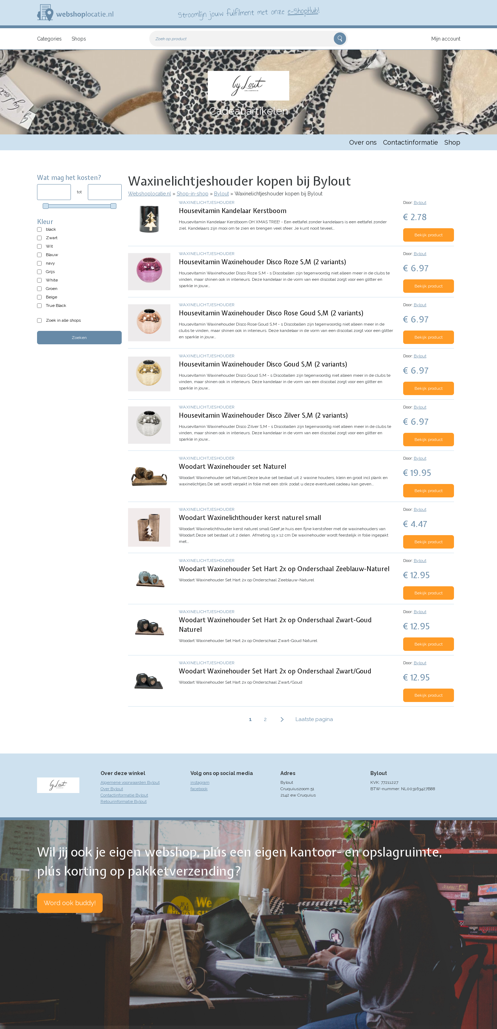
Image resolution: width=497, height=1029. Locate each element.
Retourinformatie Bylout (124, 801)
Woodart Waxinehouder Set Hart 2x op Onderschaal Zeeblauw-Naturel (284, 568)
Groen (51, 288)
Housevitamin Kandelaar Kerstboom (232, 210)
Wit (49, 246)
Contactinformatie (410, 142)
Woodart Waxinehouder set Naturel (232, 466)
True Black (56, 305)
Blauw (52, 254)
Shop (452, 142)
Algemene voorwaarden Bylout (130, 782)
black (51, 229)
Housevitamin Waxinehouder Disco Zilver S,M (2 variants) (263, 415)
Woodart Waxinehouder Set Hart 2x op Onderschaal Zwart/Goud (275, 671)
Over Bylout (112, 788)
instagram (200, 782)
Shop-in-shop (192, 193)
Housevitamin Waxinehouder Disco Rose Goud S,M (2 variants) (271, 313)
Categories (49, 39)
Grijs (50, 271)
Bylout (221, 193)
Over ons (363, 142)
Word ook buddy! (70, 903)
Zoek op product (171, 38)
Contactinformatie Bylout (124, 795)
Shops (79, 39)
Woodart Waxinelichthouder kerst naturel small (250, 517)
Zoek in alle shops (63, 320)
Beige (51, 297)
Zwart (51, 237)
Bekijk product (428, 234)
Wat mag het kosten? (69, 177)
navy (50, 263)
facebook (199, 788)
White (52, 280)
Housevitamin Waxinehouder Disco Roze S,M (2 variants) (263, 262)
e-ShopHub (302, 10)
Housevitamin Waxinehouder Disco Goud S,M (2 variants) (263, 364)
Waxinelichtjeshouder (207, 202)
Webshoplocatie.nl (149, 193)
